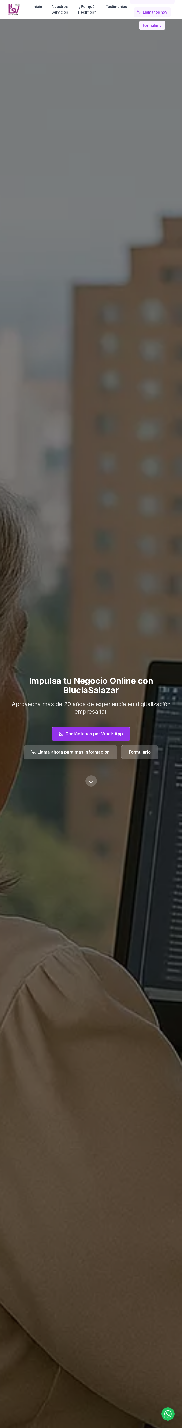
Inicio (37, 6)
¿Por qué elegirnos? (86, 9)
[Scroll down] (91, 781)
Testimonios (116, 6)
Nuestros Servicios (60, 9)
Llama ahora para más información (70, 752)
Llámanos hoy (152, 12)
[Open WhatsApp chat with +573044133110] (168, 1414)
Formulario (152, 25)
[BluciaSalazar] (14, 9)
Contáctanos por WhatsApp (91, 734)
